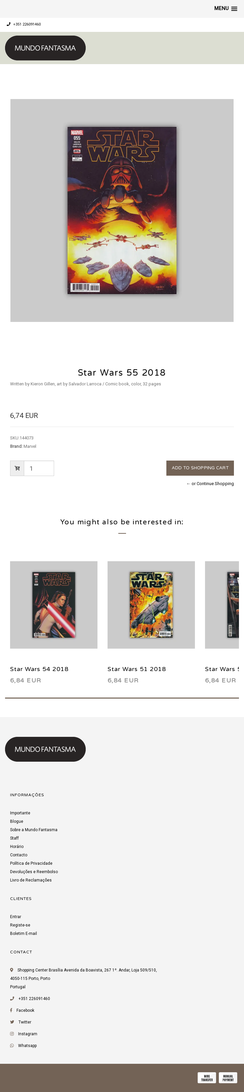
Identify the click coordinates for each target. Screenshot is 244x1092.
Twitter (24, 1022)
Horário (17, 846)
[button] (226, 8)
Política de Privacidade (31, 863)
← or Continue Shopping (210, 483)
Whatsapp (27, 1045)
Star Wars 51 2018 (137, 669)
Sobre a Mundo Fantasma (33, 829)
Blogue (16, 821)
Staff (14, 838)
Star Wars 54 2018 (39, 669)
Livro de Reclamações (31, 880)
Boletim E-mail (23, 933)
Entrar (15, 916)
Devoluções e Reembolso (34, 871)
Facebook (25, 1010)
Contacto (18, 855)
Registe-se (20, 925)
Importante (20, 813)
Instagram (27, 1034)
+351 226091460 (24, 24)
